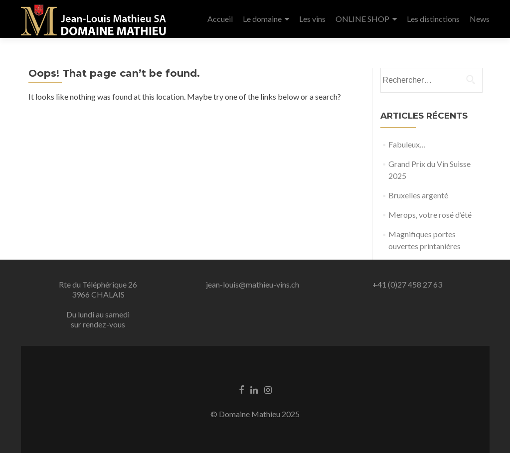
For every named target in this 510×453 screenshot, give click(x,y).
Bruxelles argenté (418, 195)
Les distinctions (433, 18)
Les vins (312, 18)
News (480, 18)
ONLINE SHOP (362, 18)
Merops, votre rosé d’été (430, 214)
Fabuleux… (407, 144)
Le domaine (262, 18)
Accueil (220, 18)
